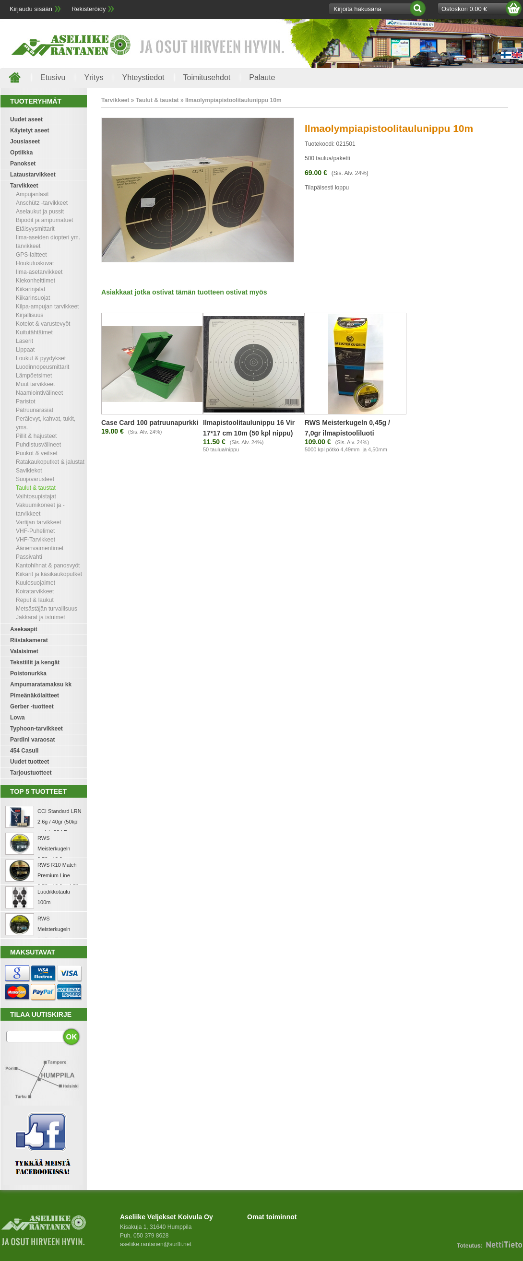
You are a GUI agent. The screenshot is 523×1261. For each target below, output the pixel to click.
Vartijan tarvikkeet (38, 522)
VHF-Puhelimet (35, 531)
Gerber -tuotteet (32, 706)
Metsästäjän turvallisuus (46, 608)
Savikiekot (29, 470)
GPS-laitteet (31, 254)
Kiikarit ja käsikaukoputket (49, 574)
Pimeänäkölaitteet (34, 695)
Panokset (23, 163)
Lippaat (25, 349)
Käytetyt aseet (29, 130)
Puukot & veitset (37, 453)
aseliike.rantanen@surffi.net (155, 1244)
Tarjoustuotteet (30, 772)
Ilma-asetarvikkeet (39, 272)
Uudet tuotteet (29, 761)
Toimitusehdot (207, 77)
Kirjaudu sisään (31, 8)
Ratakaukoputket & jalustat (50, 462)
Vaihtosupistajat (36, 496)
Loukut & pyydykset (41, 358)
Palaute (262, 77)
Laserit (24, 341)
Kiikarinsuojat (33, 298)
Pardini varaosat (32, 739)
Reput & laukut (35, 600)
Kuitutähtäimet (34, 332)
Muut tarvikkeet (35, 384)
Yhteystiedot (143, 77)
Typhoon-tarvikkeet (36, 728)
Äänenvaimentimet (39, 548)
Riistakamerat (29, 640)
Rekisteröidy (88, 8)
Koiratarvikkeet (35, 591)
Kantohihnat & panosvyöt (48, 565)
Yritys (93, 77)
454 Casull (24, 750)
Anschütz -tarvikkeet (42, 203)
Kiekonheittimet (35, 280)
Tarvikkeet (24, 185)
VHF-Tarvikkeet (35, 539)
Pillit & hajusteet (36, 436)
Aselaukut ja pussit (40, 211)
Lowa (17, 717)
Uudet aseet (26, 119)
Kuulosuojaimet (35, 582)
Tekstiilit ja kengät (34, 662)
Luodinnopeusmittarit (42, 367)
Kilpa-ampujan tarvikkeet (47, 306)
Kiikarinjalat (30, 289)
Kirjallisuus (29, 315)
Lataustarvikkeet (33, 174)
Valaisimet (24, 651)
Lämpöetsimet (34, 375)
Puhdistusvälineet (38, 444)
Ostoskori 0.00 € (464, 8)
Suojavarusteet (35, 479)
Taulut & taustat (36, 487)
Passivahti (29, 557)
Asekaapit (23, 629)
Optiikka (21, 152)
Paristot (26, 401)
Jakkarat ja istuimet (40, 617)
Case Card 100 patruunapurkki (149, 422)
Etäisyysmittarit (35, 228)
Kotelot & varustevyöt (43, 323)
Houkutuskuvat (35, 263)
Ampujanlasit (32, 194)
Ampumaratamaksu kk (40, 684)
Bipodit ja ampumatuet (44, 220)
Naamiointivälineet (39, 392)
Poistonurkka (28, 673)
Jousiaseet (25, 141)
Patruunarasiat (34, 410)
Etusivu (52, 77)
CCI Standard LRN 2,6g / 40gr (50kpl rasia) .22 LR (59, 821)
